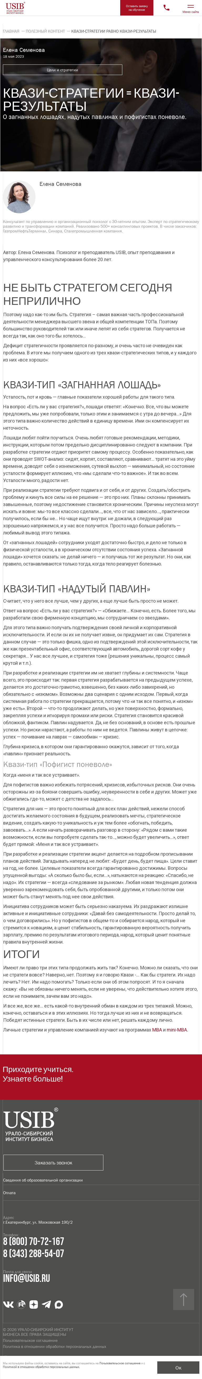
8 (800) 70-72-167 (33, 1242)
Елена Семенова (60, 184)
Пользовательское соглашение (30, 1340)
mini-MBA (177, 1030)
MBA (157, 1030)
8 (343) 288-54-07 (33, 1254)
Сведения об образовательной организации (43, 1180)
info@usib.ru (26, 1278)
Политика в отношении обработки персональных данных (54, 1346)
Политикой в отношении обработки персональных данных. (41, 1367)
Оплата (9, 1192)
